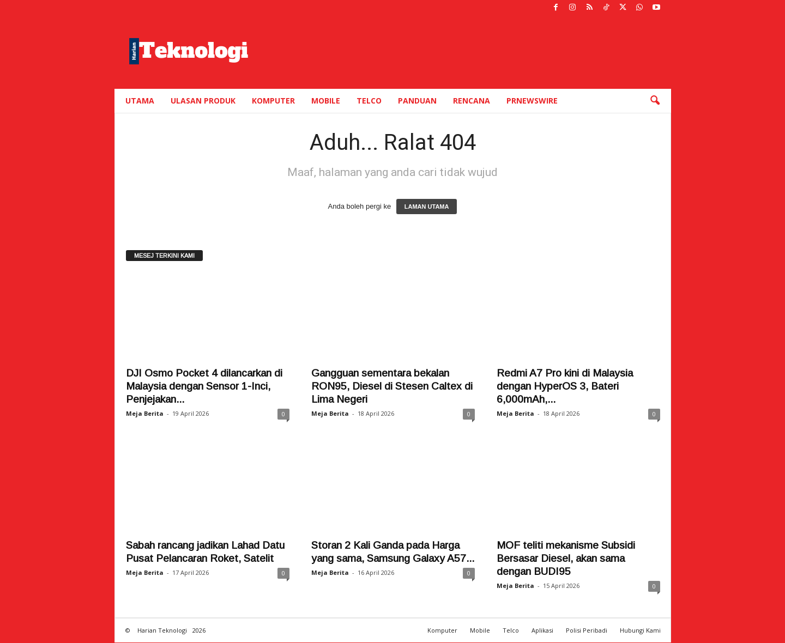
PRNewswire (532, 100)
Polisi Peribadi (586, 630)
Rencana (471, 100)
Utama (139, 100)
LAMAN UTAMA (426, 206)
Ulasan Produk (203, 100)
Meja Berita (145, 413)
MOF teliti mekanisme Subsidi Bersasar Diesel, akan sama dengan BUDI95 (566, 558)
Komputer (273, 100)
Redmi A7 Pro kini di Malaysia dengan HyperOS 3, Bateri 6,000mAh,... (565, 386)
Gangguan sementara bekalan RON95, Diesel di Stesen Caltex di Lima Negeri (392, 386)
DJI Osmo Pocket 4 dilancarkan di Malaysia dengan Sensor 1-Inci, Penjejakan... (204, 386)
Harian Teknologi (162, 630)
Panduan (417, 100)
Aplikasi (542, 630)
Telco (369, 100)
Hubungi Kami (640, 630)
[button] (655, 101)
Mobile (325, 100)
